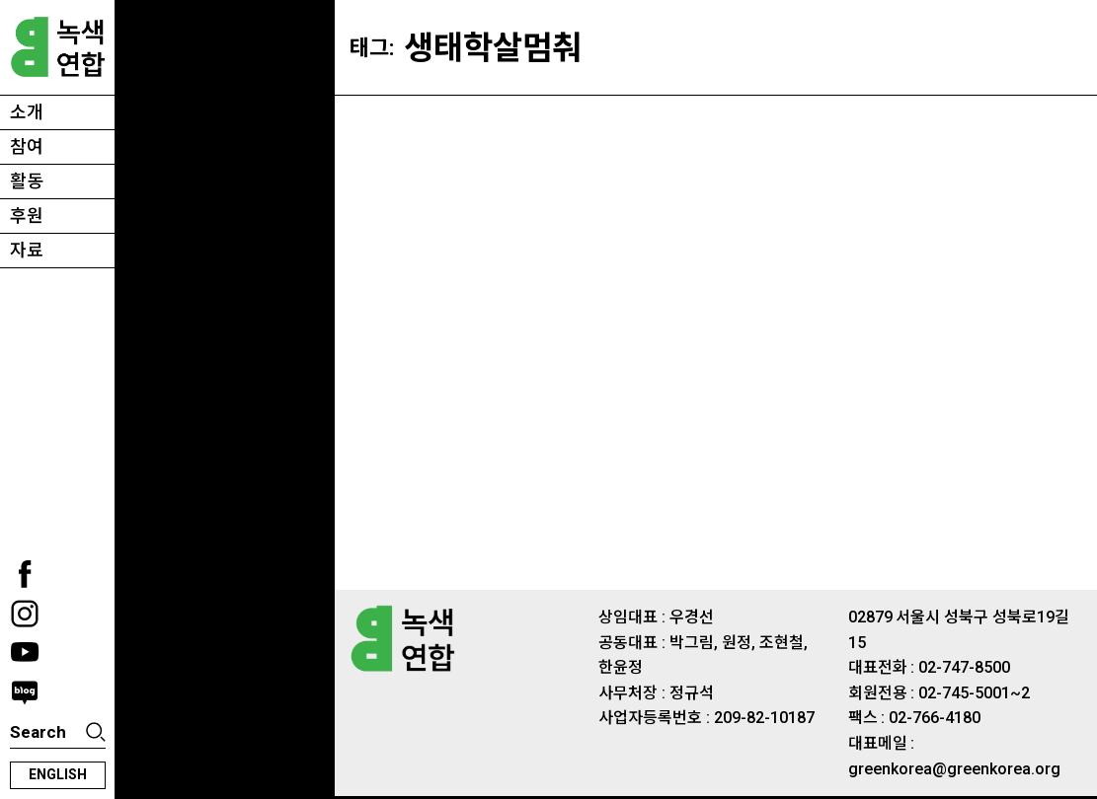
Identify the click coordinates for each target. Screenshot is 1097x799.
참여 (26, 146)
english (58, 774)
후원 (26, 215)
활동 (26, 181)
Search (38, 732)
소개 (26, 112)
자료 (26, 250)
